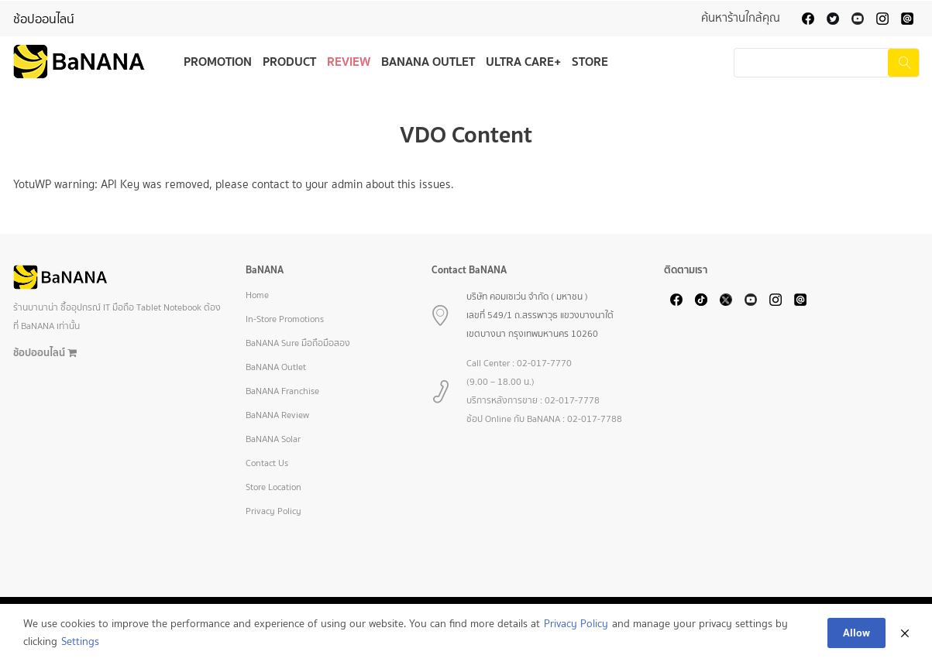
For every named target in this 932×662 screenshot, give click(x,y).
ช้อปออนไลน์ (43, 19)
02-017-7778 (572, 400)
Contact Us (267, 463)
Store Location (273, 487)
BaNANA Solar (273, 439)
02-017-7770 (544, 363)
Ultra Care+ (523, 61)
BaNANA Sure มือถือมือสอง (298, 343)
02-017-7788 (594, 419)
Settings (80, 641)
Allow (856, 632)
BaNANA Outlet (428, 61)
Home (257, 295)
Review (348, 61)
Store (590, 61)
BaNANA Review (277, 415)
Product (289, 61)
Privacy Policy (273, 511)
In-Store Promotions (285, 319)
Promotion (218, 61)
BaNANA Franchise (282, 391)
